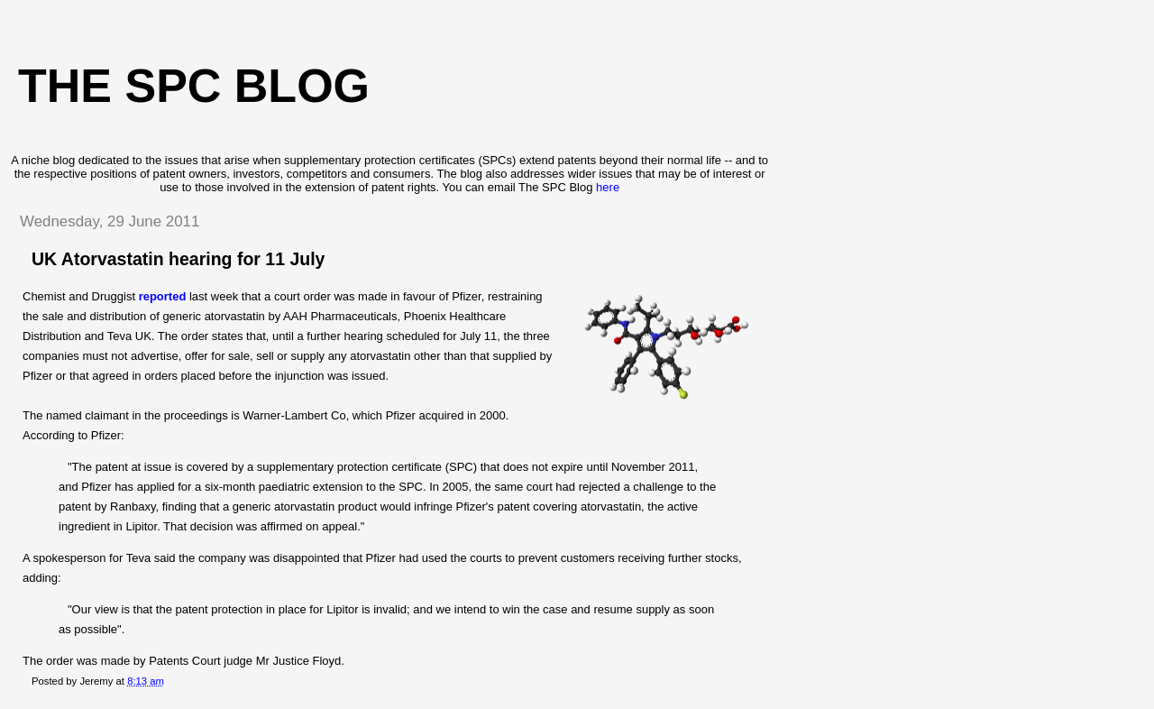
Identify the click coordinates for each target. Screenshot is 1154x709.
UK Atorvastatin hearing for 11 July (178, 259)
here (607, 187)
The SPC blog (194, 86)
